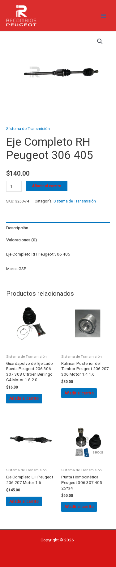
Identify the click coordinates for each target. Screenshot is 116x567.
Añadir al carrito (46, 185)
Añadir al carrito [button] (24, 398)
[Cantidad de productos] (14, 186)
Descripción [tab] (17, 227)
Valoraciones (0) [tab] (21, 239)
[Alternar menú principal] (104, 16)
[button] (99, 41)
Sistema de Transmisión (28, 128)
